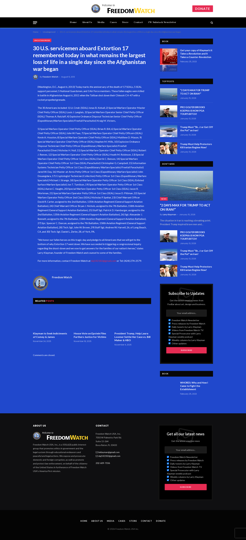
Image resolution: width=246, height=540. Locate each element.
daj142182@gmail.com (103, 260)
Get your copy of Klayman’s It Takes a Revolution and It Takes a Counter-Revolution (196, 53)
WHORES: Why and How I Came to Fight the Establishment (194, 386)
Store (125, 22)
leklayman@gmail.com (109, 452)
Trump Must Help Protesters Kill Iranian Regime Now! (196, 146)
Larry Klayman (169, 214)
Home (73, 22)
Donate (202, 9)
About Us (87, 22)
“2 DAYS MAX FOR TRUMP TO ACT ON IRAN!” (194, 92)
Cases (113, 22)
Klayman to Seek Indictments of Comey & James (50, 335)
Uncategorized (42, 40)
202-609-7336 (103, 463)
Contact (138, 22)
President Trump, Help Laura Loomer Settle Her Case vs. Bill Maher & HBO (132, 337)
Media (101, 22)
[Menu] (35, 22)
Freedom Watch (50, 76)
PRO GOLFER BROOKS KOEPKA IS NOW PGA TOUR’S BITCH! (192, 110)
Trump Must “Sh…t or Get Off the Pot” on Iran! (196, 129)
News (163, 199)
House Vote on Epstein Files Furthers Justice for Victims (90, 335)
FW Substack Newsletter (162, 22)
